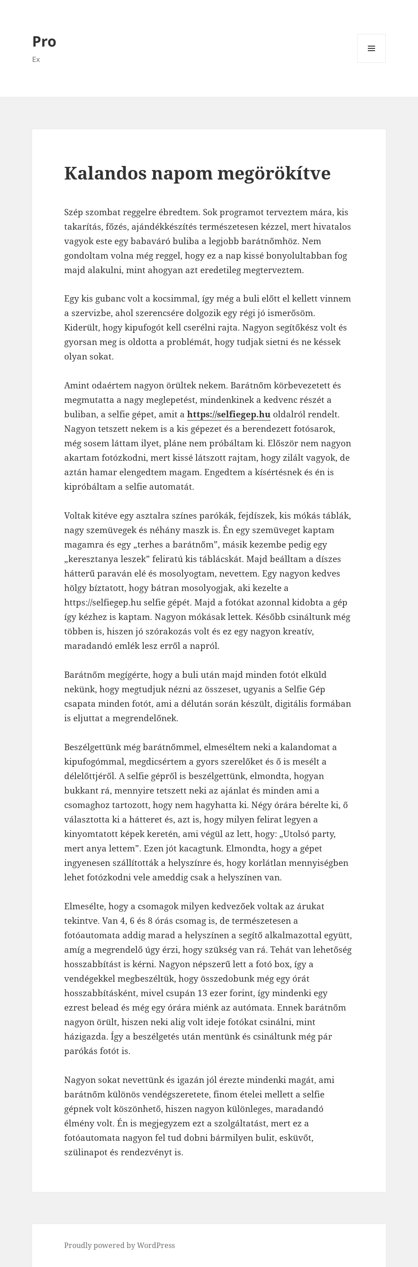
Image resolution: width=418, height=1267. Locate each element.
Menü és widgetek (371, 62)
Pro (44, 41)
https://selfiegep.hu (229, 414)
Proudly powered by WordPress (119, 1245)
